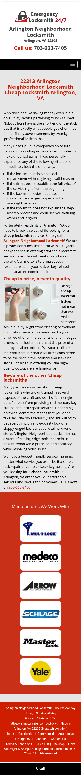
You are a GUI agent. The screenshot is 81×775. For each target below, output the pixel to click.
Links (71, 744)
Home (10, 733)
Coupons (41, 739)
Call (40, 769)
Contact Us (58, 739)
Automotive (66, 733)
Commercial (46, 733)
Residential (25, 733)
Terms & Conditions (19, 744)
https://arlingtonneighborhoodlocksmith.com (40, 723)
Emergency (22, 739)
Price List (43, 744)
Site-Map (59, 744)
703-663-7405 (50, 47)
